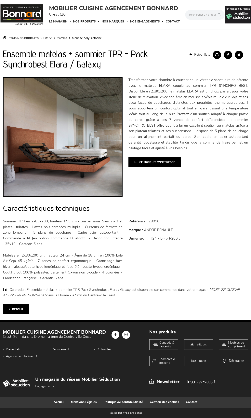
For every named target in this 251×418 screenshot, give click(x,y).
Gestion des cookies (164, 402)
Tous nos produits (24, 38)
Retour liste (200, 54)
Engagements (44, 386)
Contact (173, 21)
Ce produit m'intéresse (155, 162)
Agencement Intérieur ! (21, 356)
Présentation (14, 349)
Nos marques (113, 21)
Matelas (62, 38)
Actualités (104, 349)
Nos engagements (145, 21)
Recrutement (60, 349)
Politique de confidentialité (123, 402)
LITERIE (47, 38)
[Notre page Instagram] (126, 335)
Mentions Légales (84, 402)
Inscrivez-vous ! (201, 381)
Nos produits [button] (84, 21)
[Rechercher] (220, 15)
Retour (16, 309)
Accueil (59, 402)
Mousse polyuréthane (87, 38)
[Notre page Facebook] (115, 335)
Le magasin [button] (58, 21)
